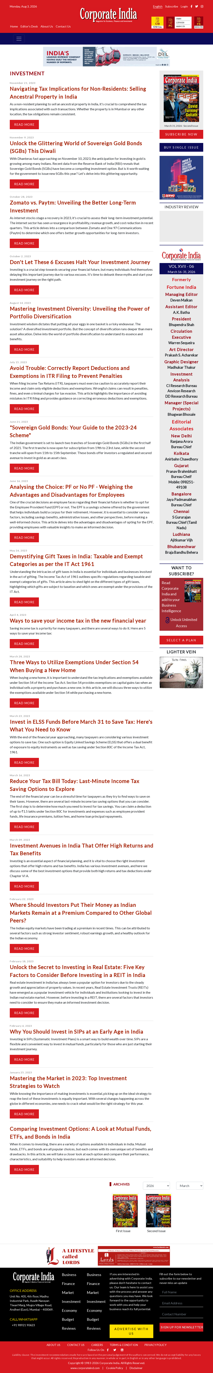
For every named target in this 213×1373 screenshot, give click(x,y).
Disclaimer (136, 1368)
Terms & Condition (124, 1345)
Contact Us (63, 26)
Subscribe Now (181, 134)
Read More (24, 124)
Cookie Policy (114, 1368)
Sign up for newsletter (182, 1327)
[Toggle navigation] (19, 39)
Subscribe (171, 6)
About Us (47, 26)
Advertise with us (131, 1331)
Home (14, 26)
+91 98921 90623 (23, 1325)
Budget (68, 1319)
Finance (68, 1283)
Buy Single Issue (181, 147)
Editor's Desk (29, 26)
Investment (71, 1301)
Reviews (69, 1328)
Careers (97, 1345)
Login (184, 6)
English (157, 6)
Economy (69, 1310)
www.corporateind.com (85, 1368)
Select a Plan (181, 640)
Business (69, 1274)
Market (68, 1292)
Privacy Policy (155, 1345)
